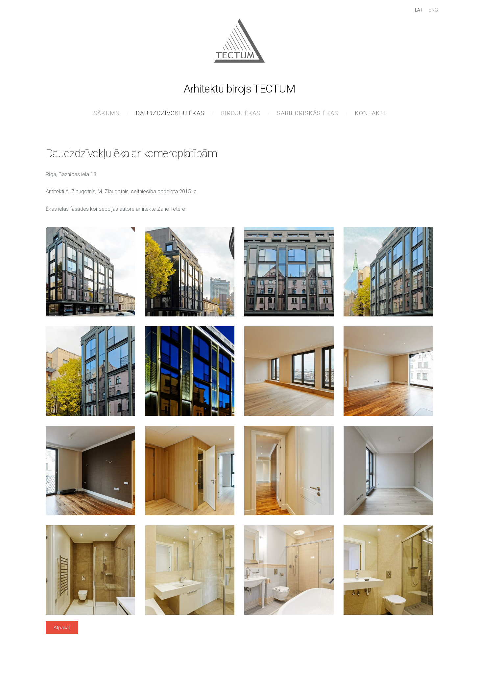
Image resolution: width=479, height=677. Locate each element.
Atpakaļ (62, 631)
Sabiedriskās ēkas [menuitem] (307, 116)
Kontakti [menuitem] (370, 116)
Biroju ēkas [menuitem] (240, 116)
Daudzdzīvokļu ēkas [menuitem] (170, 116)
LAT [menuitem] (412, 13)
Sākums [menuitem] (106, 116)
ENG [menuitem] (426, 13)
